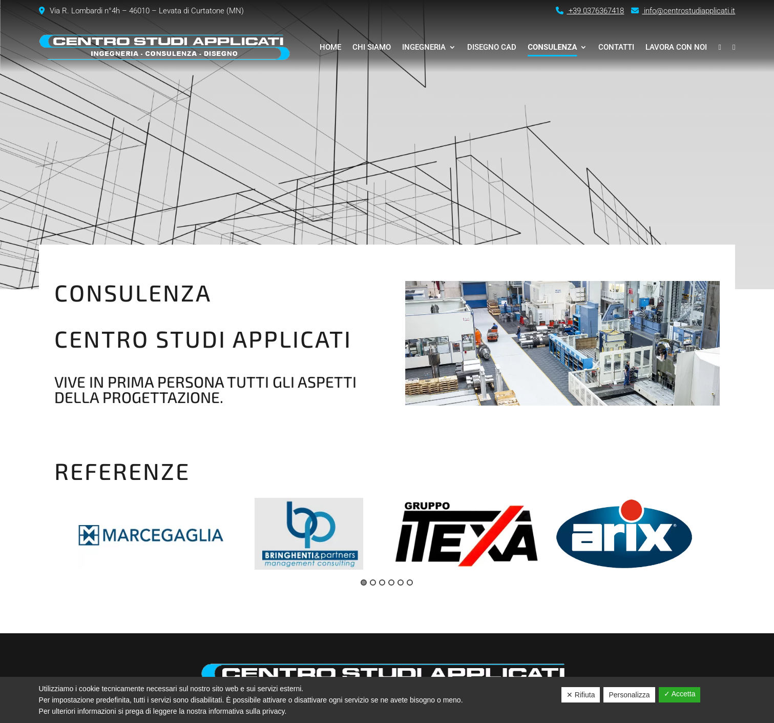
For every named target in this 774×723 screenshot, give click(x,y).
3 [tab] (382, 582)
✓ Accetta (680, 694)
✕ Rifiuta (581, 695)
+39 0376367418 (590, 10)
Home (330, 47)
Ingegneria (424, 47)
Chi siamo (371, 47)
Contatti (616, 47)
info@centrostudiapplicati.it (683, 10)
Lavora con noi (676, 47)
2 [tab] (373, 582)
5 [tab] (401, 582)
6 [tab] (410, 582)
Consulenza (552, 47)
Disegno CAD (491, 47)
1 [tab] (364, 582)
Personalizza (629, 695)
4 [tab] (391, 582)
